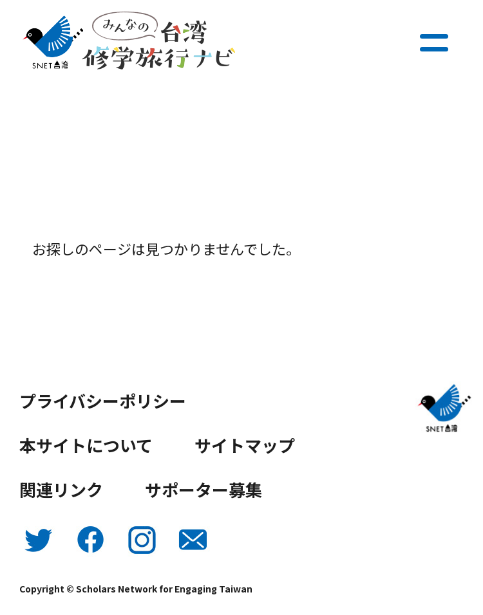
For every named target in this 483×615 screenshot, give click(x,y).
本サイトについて (86, 445)
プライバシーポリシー (102, 400)
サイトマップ (244, 445)
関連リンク (61, 489)
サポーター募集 (203, 489)
